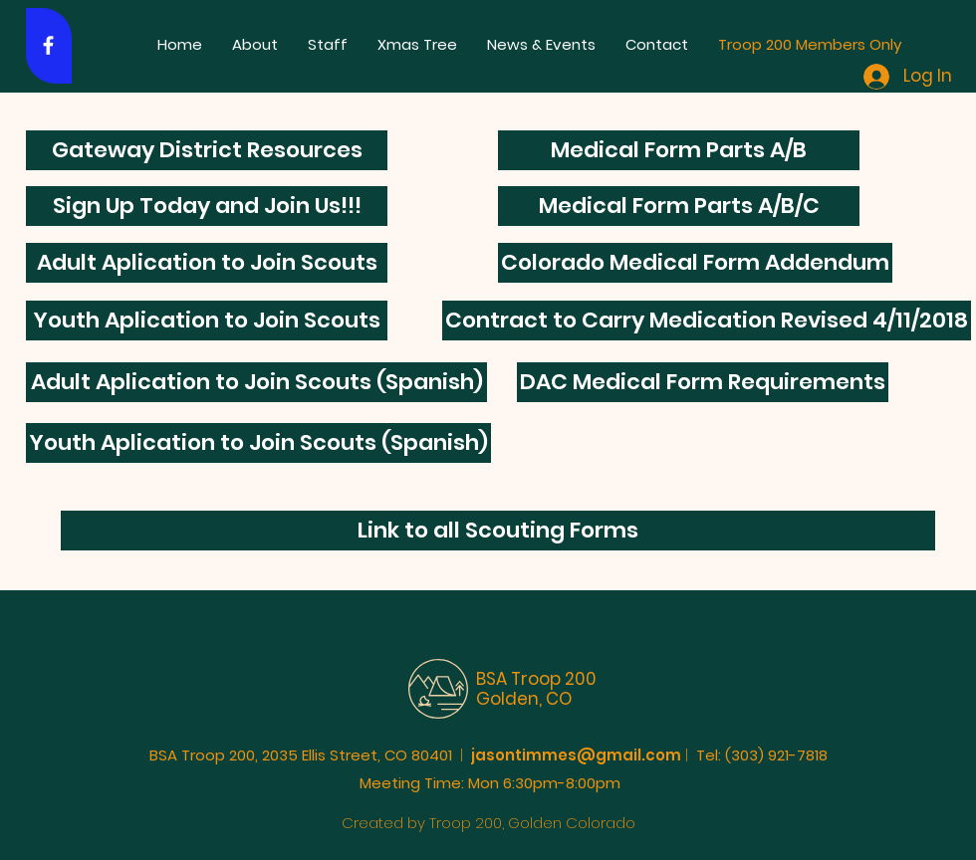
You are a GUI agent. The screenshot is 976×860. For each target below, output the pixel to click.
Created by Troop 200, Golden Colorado (488, 822)
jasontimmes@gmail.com (576, 755)
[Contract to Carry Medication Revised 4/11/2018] (706, 320)
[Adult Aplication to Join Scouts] (206, 263)
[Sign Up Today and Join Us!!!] (206, 206)
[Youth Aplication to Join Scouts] (206, 320)
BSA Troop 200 (536, 679)
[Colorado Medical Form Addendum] (695, 263)
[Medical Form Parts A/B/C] (678, 206)
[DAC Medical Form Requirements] (702, 382)
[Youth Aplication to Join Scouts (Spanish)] (258, 443)
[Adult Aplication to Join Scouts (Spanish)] (256, 382)
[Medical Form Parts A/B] (678, 150)
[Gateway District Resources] (206, 150)
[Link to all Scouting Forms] (498, 530)
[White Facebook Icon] (48, 45)
